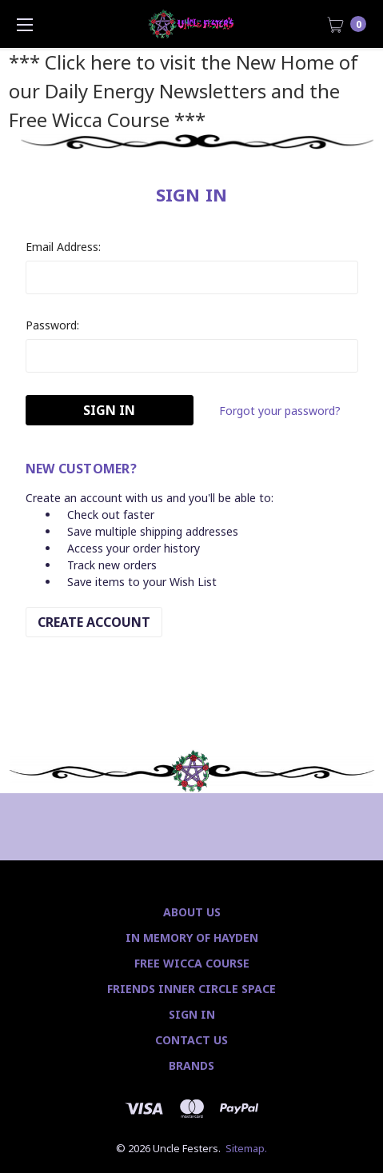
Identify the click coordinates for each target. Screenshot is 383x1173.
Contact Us (191, 1039)
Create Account (94, 622)
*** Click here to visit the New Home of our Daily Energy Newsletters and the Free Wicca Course (183, 91)
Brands (191, 1065)
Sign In (192, 1014)
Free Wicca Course (191, 963)
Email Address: (63, 246)
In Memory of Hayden (192, 937)
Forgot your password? (280, 410)
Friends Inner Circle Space (191, 988)
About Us (192, 912)
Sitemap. (246, 1148)
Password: (52, 325)
